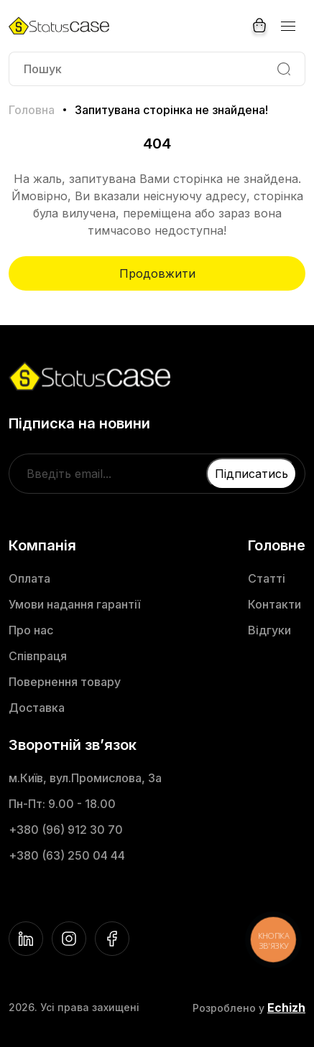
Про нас (31, 630)
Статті (266, 578)
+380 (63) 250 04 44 (67, 855)
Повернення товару (65, 682)
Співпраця (38, 656)
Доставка (37, 707)
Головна (32, 110)
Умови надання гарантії (74, 604)
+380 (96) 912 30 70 (66, 829)
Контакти (274, 604)
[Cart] (259, 26)
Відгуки (269, 630)
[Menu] (287, 26)
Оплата (29, 578)
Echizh (286, 1007)
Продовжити (157, 273)
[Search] (284, 69)
